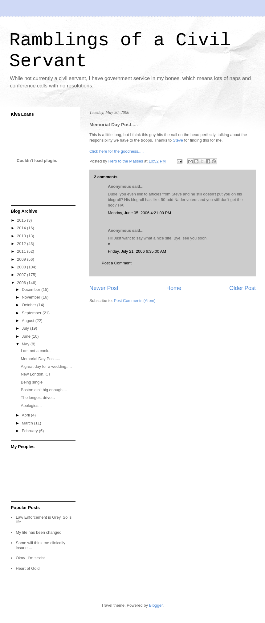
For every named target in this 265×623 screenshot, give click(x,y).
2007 (22, 274)
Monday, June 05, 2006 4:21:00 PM (139, 213)
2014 (22, 228)
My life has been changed (38, 532)
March (28, 423)
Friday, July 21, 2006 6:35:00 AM (137, 251)
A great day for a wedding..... (46, 366)
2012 (22, 243)
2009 (22, 259)
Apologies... (31, 405)
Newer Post (103, 288)
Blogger (156, 605)
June (27, 336)
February (30, 430)
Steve (178, 140)
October (29, 305)
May (26, 344)
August (28, 320)
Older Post (242, 288)
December (32, 289)
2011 (22, 251)
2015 (22, 220)
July (26, 328)
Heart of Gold (27, 568)
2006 (22, 282)
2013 (22, 236)
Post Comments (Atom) (135, 300)
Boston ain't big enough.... (44, 390)
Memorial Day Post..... (40, 358)
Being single (32, 382)
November (32, 297)
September (32, 313)
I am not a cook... (36, 350)
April (26, 415)
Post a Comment (117, 263)
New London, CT (36, 374)
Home (173, 288)
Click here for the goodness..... (116, 151)
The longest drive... (38, 397)
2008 (22, 267)
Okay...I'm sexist (30, 558)
